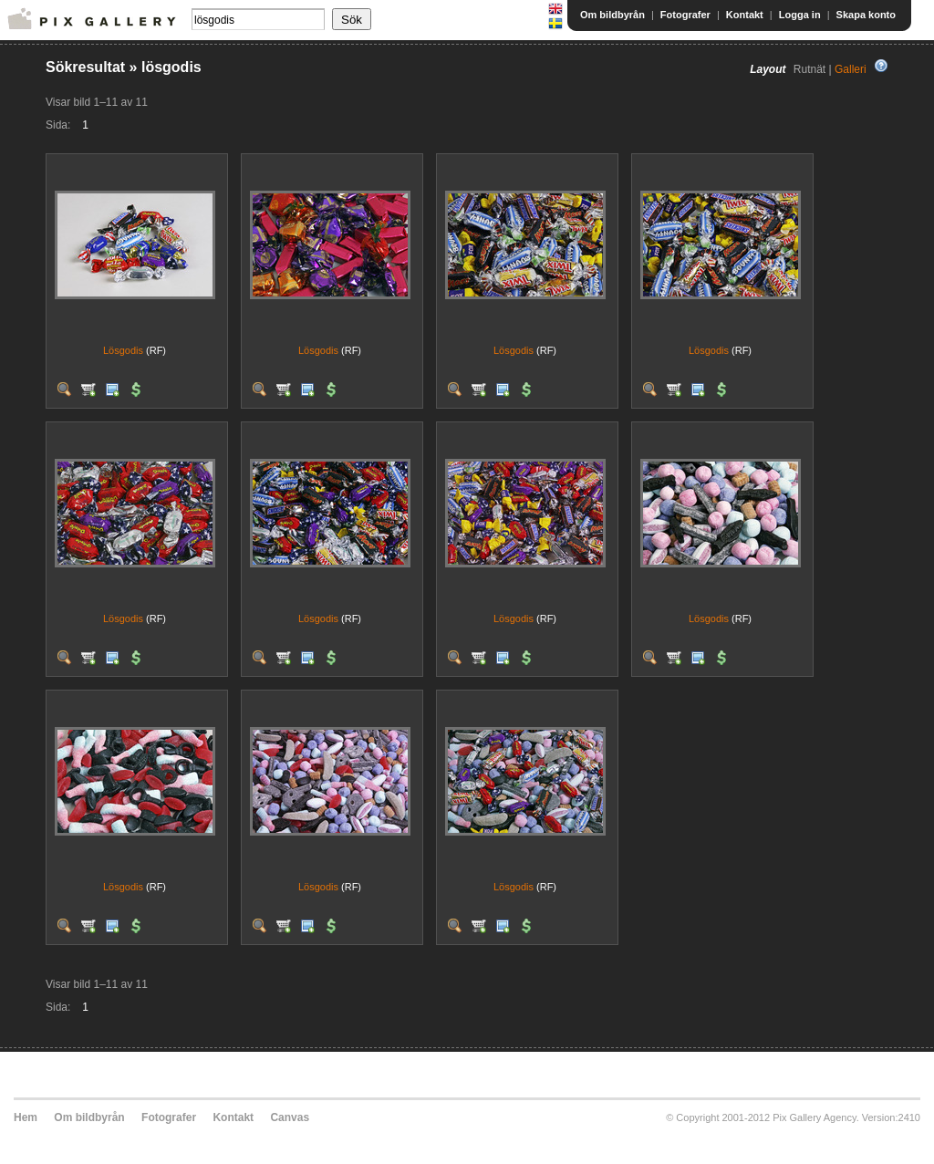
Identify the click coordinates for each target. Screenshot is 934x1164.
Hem (25, 1117)
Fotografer (685, 14)
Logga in (800, 14)
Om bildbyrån (612, 14)
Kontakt (744, 14)
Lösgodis (123, 350)
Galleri (851, 69)
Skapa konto (866, 14)
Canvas (289, 1117)
